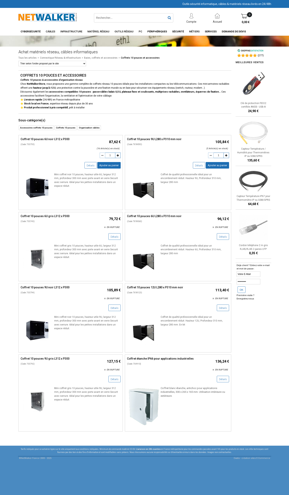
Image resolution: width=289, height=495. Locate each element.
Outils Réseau (124, 31)
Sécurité (178, 31)
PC (140, 31)
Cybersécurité (31, 31)
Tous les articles (27, 57)
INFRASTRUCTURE (71, 31)
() (261, 55)
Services (211, 31)
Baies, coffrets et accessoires (100, 57)
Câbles (50, 31)
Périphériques (157, 31)
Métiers (194, 31)
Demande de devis (234, 31)
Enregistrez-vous (245, 298)
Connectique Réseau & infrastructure (60, 57)
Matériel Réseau (98, 31)
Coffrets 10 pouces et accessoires (140, 57)
